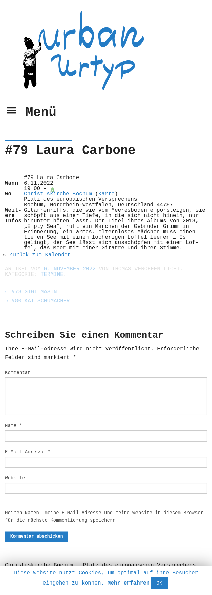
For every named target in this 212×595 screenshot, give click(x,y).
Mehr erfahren (129, 583)
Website (15, 478)
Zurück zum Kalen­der (40, 255)
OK (159, 583)
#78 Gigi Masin (31, 292)
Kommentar (18, 372)
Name (13, 425)
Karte (106, 194)
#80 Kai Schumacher (37, 301)
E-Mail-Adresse (27, 452)
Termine (52, 274)
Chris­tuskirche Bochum (58, 194)
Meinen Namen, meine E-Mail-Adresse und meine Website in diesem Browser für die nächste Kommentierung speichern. (104, 516)
